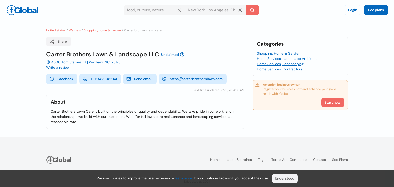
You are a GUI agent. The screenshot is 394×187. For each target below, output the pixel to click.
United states (56, 30)
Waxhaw (75, 30)
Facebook (61, 78)
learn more (183, 178)
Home (215, 159)
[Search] (252, 10)
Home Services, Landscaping (280, 64)
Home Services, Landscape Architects (287, 58)
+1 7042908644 (99, 78)
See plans (376, 10)
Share (58, 41)
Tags (261, 159)
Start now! (332, 102)
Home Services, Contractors (279, 69)
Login (352, 10)
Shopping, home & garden (102, 30)
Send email (139, 78)
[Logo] (22, 10)
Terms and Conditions (289, 159)
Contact (319, 159)
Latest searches (239, 159)
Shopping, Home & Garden (278, 53)
